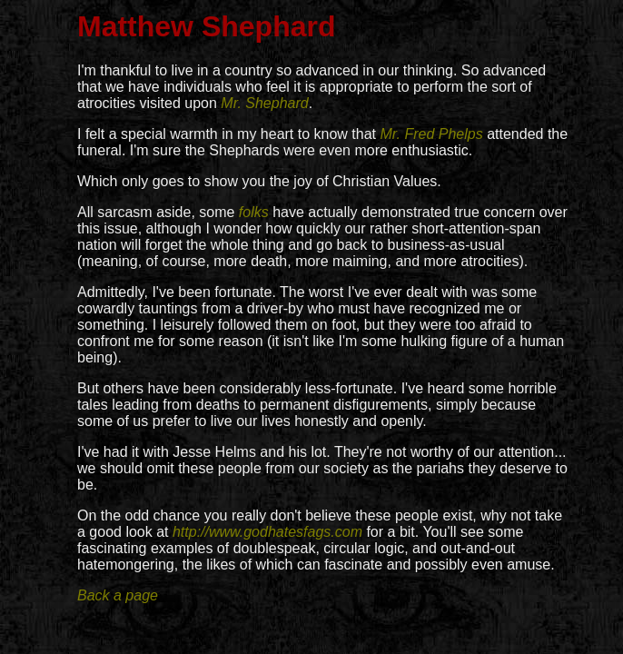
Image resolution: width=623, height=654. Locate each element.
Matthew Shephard (206, 26)
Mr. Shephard (264, 103)
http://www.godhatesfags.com (267, 532)
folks (254, 212)
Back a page (117, 595)
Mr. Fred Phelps (431, 134)
